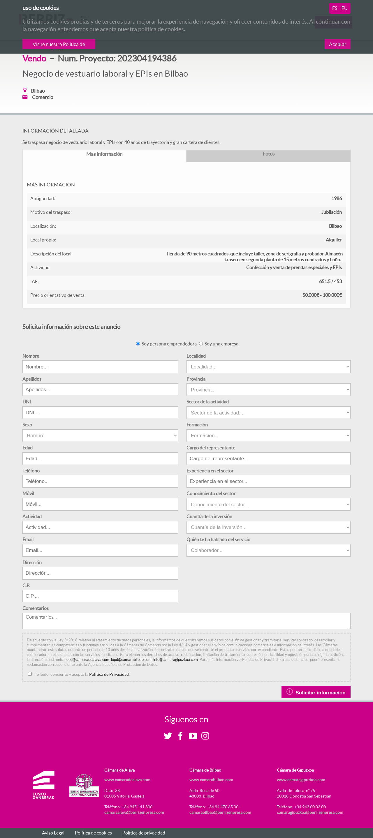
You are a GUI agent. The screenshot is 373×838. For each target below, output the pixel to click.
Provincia (195, 379)
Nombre (30, 356)
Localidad (196, 356)
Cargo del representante (210, 447)
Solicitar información (316, 692)
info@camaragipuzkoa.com (175, 659)
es (334, 8)
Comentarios (35, 608)
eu (345, 8)
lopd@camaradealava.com (87, 659)
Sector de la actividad (207, 401)
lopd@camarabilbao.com (131, 659)
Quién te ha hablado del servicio (218, 539)
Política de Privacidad (109, 674)
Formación (197, 424)
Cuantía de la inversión (209, 516)
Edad (27, 447)
